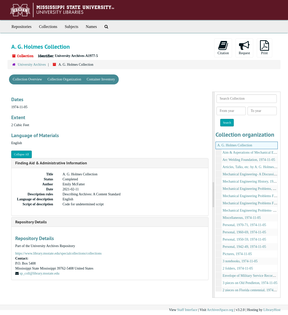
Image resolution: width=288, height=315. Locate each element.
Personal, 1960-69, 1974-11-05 (244, 232)
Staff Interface (187, 310)
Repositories (22, 26)
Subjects (71, 26)
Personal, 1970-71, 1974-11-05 (244, 225)
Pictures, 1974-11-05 (237, 254)
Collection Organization (64, 79)
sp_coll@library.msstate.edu (40, 273)
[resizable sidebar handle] (213, 195)
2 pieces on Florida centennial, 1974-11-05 (253, 290)
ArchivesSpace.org (220, 310)
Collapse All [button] (21, 154)
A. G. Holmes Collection (234, 145)
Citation (223, 47)
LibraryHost (272, 310)
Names (91, 26)
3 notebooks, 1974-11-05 (240, 261)
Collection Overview (27, 79)
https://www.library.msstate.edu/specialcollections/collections (58, 253)
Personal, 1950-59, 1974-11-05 (244, 239)
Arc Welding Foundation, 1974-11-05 (248, 160)
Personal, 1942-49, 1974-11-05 (244, 247)
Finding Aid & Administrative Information (51, 163)
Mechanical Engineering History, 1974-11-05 (254, 181)
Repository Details (31, 222)
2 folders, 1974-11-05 (238, 268)
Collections (48, 26)
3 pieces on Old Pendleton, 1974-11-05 (250, 283)
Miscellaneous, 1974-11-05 (242, 218)
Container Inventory (101, 79)
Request (244, 47)
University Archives (32, 64)
